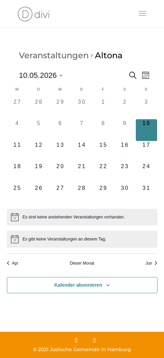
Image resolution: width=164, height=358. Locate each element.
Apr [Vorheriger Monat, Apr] (13, 263)
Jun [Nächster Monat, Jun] (151, 263)
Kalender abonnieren (78, 285)
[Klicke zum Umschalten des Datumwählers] (41, 75)
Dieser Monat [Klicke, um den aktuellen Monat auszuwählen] (82, 263)
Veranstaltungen (54, 55)
